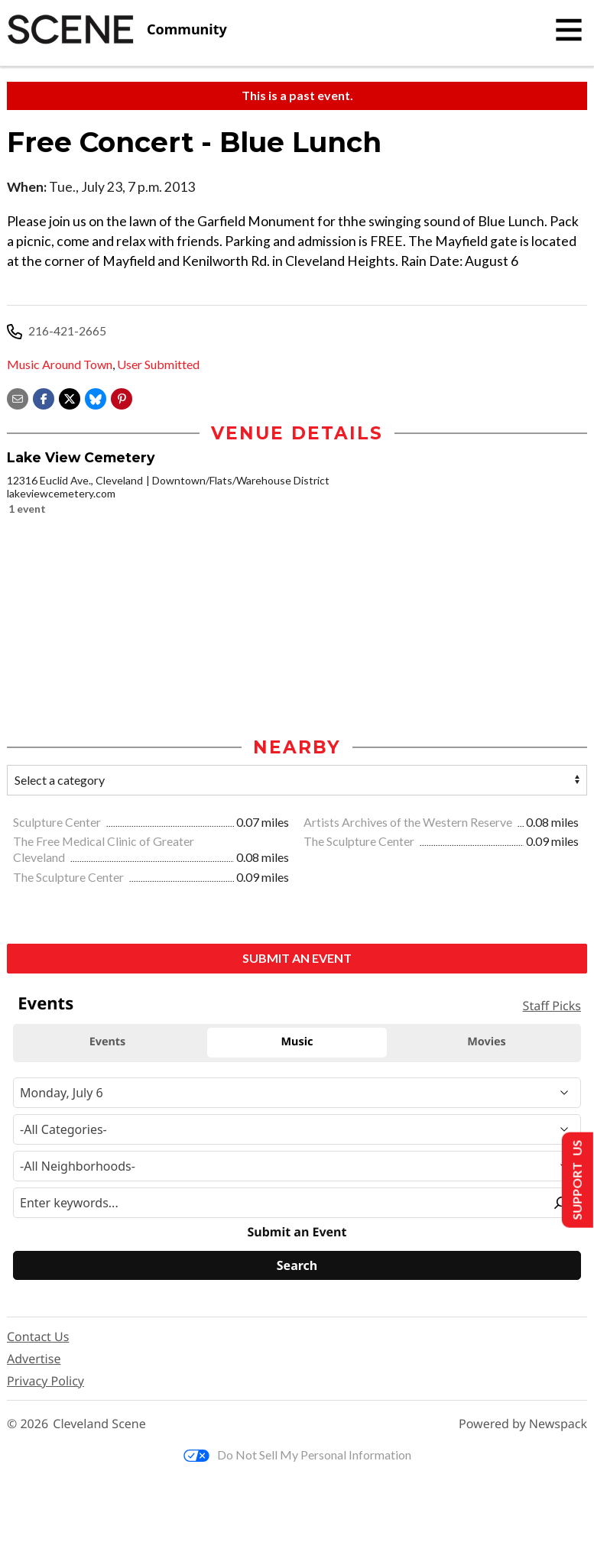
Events (45, 1003)
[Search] (297, 1265)
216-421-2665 (67, 330)
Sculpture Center (58, 822)
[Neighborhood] (297, 1166)
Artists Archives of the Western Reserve (408, 822)
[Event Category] (297, 1129)
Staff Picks (552, 1005)
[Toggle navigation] (569, 30)
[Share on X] (69, 397)
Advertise (33, 1358)
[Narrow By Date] (297, 1092)
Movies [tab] (486, 1042)
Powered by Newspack (523, 1424)
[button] (121, 397)
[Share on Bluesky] (95, 397)
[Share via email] (17, 397)
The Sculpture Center (360, 841)
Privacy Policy (45, 1380)
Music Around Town (59, 364)
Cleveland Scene (99, 1424)
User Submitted (158, 364)
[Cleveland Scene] (117, 29)
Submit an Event (297, 958)
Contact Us (38, 1336)
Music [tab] (297, 1042)
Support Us (576, 1180)
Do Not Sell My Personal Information (297, 1454)
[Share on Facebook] (43, 397)
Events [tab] (107, 1042)
